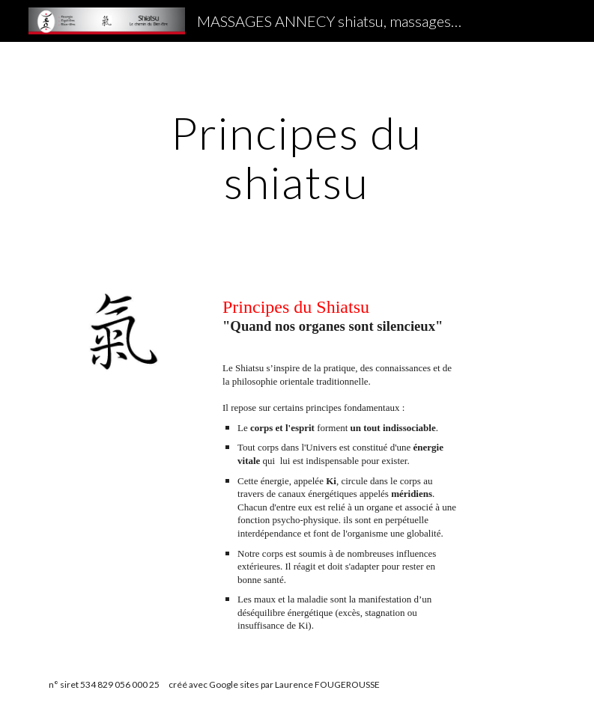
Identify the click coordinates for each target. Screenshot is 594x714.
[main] (297, 157)
